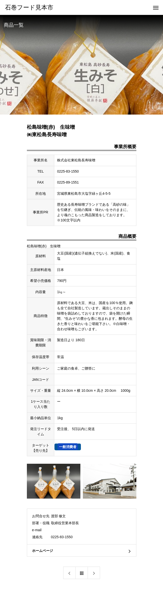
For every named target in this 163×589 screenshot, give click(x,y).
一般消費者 (67, 447)
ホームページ (42, 551)
